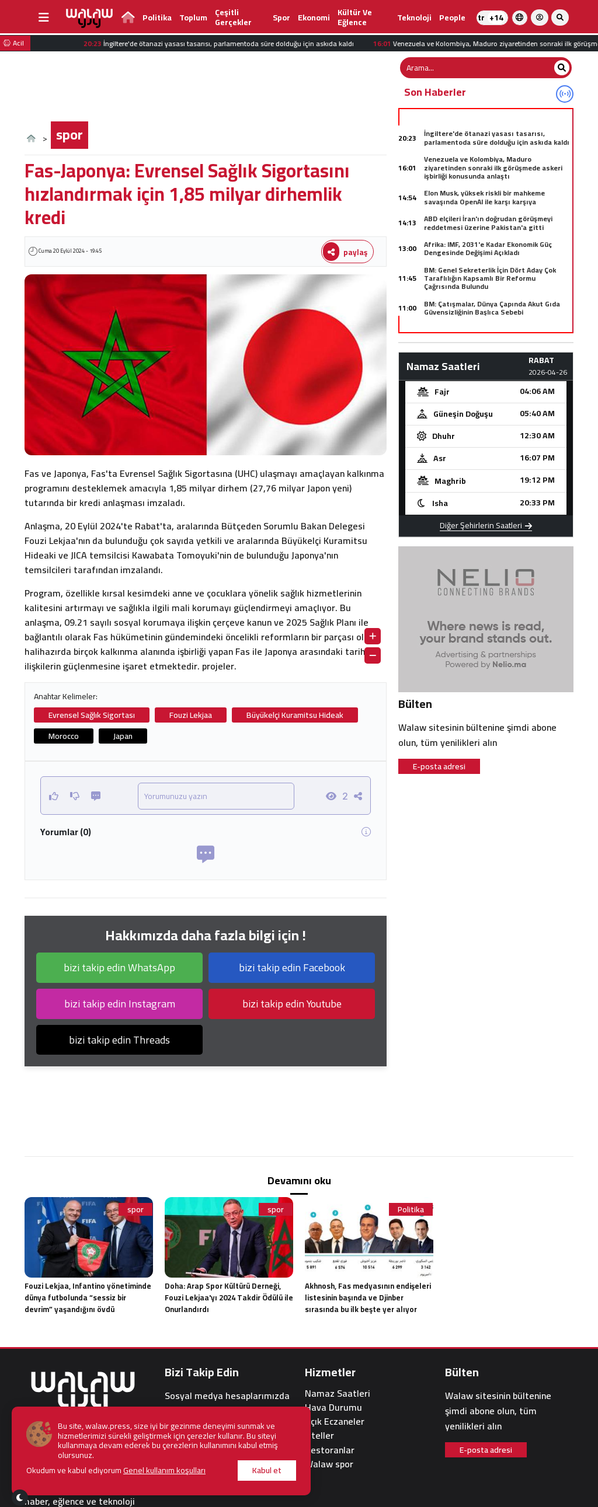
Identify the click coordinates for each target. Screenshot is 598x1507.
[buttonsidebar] (44, 17)
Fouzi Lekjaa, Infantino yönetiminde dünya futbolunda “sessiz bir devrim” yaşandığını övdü (88, 1297)
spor (281, 17)
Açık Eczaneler (334, 1421)
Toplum (193, 17)
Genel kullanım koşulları (164, 1470)
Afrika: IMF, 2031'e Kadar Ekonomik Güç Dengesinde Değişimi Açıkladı (488, 248)
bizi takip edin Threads (119, 1039)
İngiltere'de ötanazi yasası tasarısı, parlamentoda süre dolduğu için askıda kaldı (496, 137)
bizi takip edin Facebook (292, 967)
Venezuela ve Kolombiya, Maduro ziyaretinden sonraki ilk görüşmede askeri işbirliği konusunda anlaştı (493, 167)
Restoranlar (329, 1450)
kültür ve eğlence (355, 17)
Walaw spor (329, 1464)
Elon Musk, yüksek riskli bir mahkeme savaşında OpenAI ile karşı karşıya (484, 197)
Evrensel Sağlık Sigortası (91, 715)
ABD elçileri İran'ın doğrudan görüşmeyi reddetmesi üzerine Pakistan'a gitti (488, 222)
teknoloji (414, 17)
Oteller (319, 1435)
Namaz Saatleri (337, 1393)
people (452, 17)
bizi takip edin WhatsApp (119, 967)
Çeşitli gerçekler (233, 17)
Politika (157, 17)
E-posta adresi (439, 766)
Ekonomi (314, 17)
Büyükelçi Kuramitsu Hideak (294, 715)
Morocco (63, 736)
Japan (123, 736)
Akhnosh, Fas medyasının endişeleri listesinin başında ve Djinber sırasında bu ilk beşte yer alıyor (368, 1297)
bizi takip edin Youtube (292, 1003)
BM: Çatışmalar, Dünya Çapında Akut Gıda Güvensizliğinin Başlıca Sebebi (492, 308)
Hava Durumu (333, 1407)
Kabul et (266, 1470)
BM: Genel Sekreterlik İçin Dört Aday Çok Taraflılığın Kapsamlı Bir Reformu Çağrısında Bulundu (490, 278)
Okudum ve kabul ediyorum (116, 1470)
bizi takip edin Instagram (119, 1003)
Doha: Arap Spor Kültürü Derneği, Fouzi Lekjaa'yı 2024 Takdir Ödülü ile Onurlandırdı (229, 1297)
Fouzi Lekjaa (190, 715)
